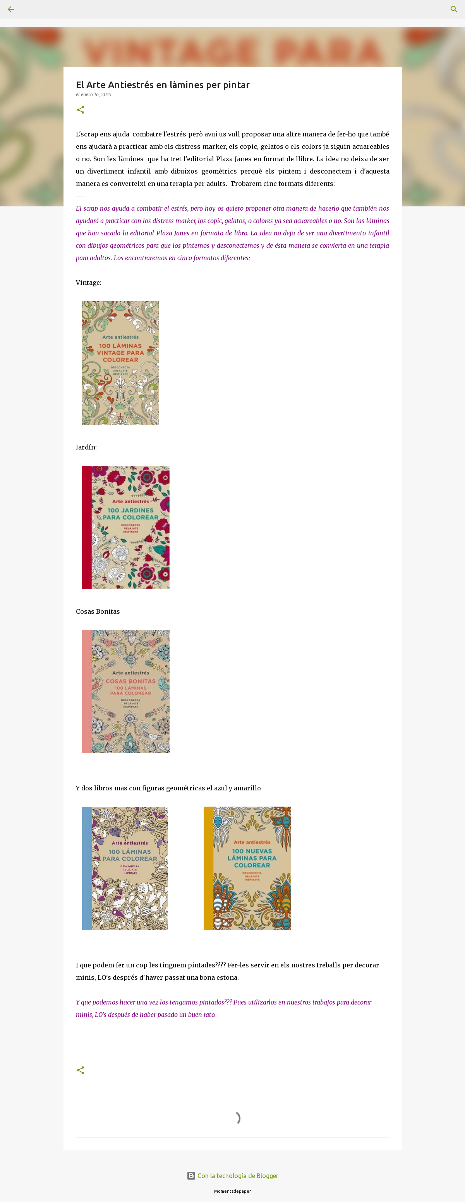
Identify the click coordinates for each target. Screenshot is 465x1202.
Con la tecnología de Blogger (232, 1175)
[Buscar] (32, 9)
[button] (80, 110)
